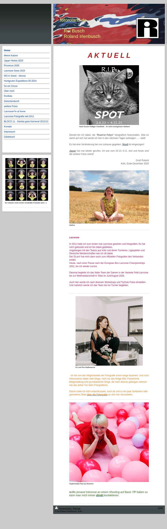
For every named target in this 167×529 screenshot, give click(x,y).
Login (160, 508)
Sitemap (76, 508)
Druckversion (63, 508)
